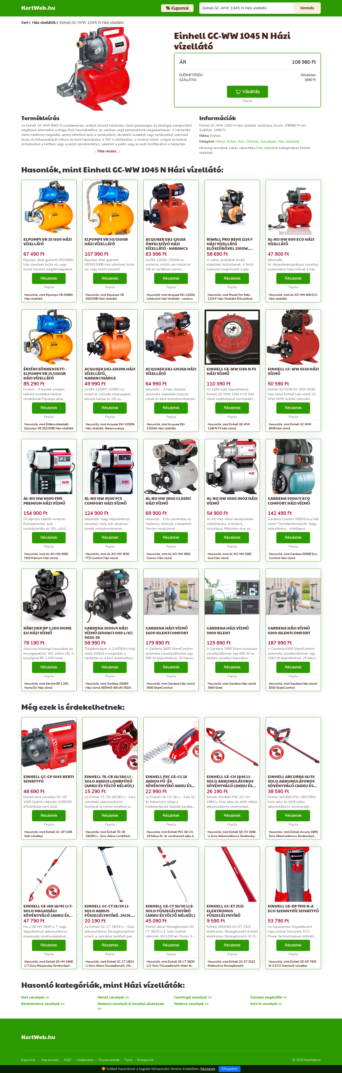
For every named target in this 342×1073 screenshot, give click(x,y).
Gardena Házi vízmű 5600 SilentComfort (167, 630)
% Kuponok (145, 1060)
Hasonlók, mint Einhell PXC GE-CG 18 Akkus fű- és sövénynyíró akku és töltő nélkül (171, 836)
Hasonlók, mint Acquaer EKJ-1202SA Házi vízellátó (166, 426)
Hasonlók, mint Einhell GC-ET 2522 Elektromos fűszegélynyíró (231, 964)
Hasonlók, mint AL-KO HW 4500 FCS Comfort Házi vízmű (107, 556)
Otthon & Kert (226, 141)
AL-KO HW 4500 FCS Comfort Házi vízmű (105, 501)
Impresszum (50, 1060)
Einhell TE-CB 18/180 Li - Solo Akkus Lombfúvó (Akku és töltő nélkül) (109, 781)
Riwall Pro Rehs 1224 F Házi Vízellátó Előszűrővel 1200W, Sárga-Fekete (230, 246)
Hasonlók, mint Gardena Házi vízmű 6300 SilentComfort (293, 686)
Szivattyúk (268, 141)
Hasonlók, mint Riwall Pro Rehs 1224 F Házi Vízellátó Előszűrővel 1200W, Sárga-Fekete (230, 299)
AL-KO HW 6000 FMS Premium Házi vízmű (44, 501)
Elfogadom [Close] (229, 1069)
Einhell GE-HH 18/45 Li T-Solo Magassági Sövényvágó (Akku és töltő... (48, 913)
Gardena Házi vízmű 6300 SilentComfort (289, 630)
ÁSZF (67, 1060)
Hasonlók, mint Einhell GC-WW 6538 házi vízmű (290, 426)
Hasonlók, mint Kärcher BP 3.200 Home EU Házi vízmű (46, 686)
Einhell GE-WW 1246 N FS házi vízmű (231, 371)
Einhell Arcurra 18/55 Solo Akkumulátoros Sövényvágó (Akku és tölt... (291, 783)
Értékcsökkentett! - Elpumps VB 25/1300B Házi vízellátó (45, 373)
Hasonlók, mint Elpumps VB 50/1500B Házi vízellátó (104, 297)
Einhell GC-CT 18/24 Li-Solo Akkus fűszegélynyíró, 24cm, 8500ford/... (108, 913)
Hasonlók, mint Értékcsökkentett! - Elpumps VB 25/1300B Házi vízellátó (49, 426)
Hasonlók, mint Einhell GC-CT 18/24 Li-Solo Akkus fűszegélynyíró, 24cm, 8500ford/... (109, 966)
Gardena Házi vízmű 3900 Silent (228, 630)
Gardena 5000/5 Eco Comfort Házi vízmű (289, 501)
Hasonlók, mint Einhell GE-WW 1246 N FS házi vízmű (229, 426)
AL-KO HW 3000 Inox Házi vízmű (232, 501)
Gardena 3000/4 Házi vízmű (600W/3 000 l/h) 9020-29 (108, 632)
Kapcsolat (28, 1060)
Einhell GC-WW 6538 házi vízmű (293, 371)
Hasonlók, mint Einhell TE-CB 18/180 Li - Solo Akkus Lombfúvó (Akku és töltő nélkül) (107, 836)
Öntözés (252, 141)
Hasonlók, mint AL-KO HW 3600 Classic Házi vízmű (168, 556)
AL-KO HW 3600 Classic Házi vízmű (168, 501)
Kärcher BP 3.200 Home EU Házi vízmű (47, 630)
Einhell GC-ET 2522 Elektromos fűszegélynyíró (225, 910)
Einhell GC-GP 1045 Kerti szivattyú (48, 779)
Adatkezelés (85, 1060)
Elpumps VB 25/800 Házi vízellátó (47, 241)
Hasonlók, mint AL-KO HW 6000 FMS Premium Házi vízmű (46, 556)
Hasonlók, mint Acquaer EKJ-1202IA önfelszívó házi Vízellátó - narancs (171, 297)
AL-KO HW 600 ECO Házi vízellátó (291, 241)
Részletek (48, 278)
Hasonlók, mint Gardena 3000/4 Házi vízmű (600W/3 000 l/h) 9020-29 (108, 688)
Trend (128, 1060)
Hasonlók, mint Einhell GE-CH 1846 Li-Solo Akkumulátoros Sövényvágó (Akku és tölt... (232, 836)
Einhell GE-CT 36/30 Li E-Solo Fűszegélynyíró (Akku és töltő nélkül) (170, 910)
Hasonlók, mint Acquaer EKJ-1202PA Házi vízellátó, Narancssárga (110, 426)
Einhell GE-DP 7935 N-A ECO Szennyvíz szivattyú (293, 908)
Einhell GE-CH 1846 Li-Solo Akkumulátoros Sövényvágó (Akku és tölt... (230, 783)
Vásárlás (247, 92)
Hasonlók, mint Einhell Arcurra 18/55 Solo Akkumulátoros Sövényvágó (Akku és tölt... (293, 836)
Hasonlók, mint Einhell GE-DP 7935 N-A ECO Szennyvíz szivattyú (292, 964)
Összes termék (109, 1060)
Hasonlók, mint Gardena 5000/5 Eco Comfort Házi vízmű (293, 556)
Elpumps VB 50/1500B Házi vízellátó (106, 241)
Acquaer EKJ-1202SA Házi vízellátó (171, 371)
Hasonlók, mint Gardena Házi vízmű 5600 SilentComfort (171, 686)
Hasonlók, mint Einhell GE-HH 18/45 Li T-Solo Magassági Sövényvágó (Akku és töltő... (48, 966)
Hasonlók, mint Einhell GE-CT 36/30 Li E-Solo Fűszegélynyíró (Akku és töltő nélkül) (171, 966)
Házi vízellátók (289, 141)
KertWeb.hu (38, 7)
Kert (241, 141)
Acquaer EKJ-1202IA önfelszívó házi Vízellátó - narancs (167, 243)
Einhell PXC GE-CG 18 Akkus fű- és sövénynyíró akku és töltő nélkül (168, 783)
